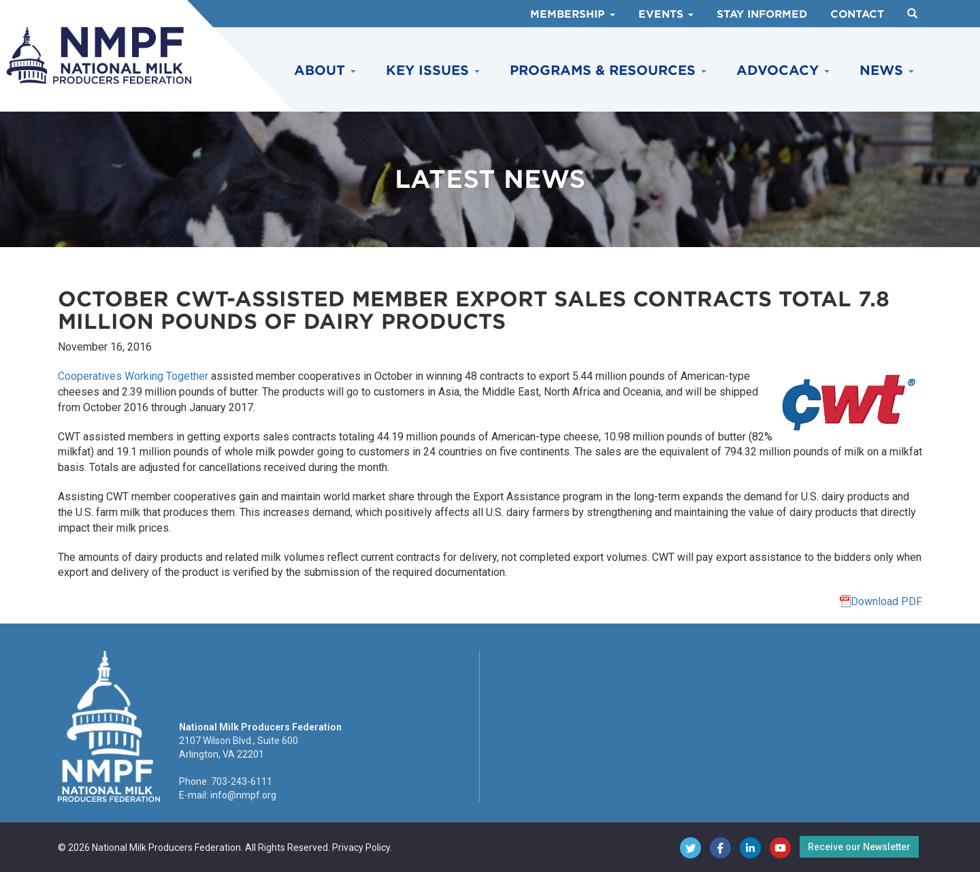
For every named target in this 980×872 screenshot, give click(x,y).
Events (665, 14)
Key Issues (433, 70)
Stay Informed (762, 14)
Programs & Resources (608, 70)
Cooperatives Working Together (133, 376)
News (887, 70)
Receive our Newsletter (859, 846)
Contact (857, 14)
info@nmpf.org (243, 795)
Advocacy (783, 70)
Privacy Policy (361, 847)
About (325, 70)
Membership (572, 14)
